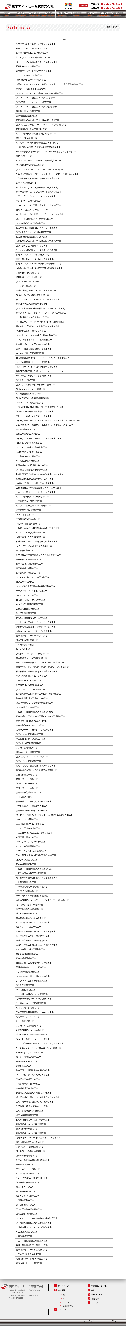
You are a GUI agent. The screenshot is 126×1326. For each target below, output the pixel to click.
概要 (64, 1295)
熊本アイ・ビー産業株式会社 (29, 6)
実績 (93, 1290)
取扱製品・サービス (99, 1286)
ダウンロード (76, 13)
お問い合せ (96, 1303)
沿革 (64, 1298)
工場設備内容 (68, 1306)
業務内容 (48, 13)
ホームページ (63, 1286)
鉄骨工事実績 (62, 13)
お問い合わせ (117, 13)
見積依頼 (104, 13)
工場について (34, 13)
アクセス (66, 1302)
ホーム (7, 13)
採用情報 (90, 13)
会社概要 (20, 13)
